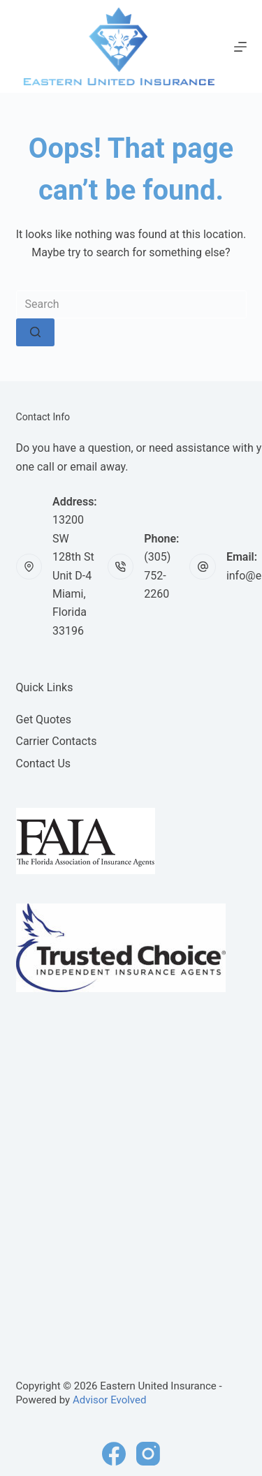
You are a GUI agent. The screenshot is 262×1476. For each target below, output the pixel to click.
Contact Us (43, 763)
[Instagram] (148, 1454)
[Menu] (240, 46)
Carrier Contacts (56, 741)
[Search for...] (131, 304)
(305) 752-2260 (157, 575)
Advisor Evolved (110, 1400)
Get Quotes (44, 719)
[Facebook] (114, 1454)
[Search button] (35, 332)
